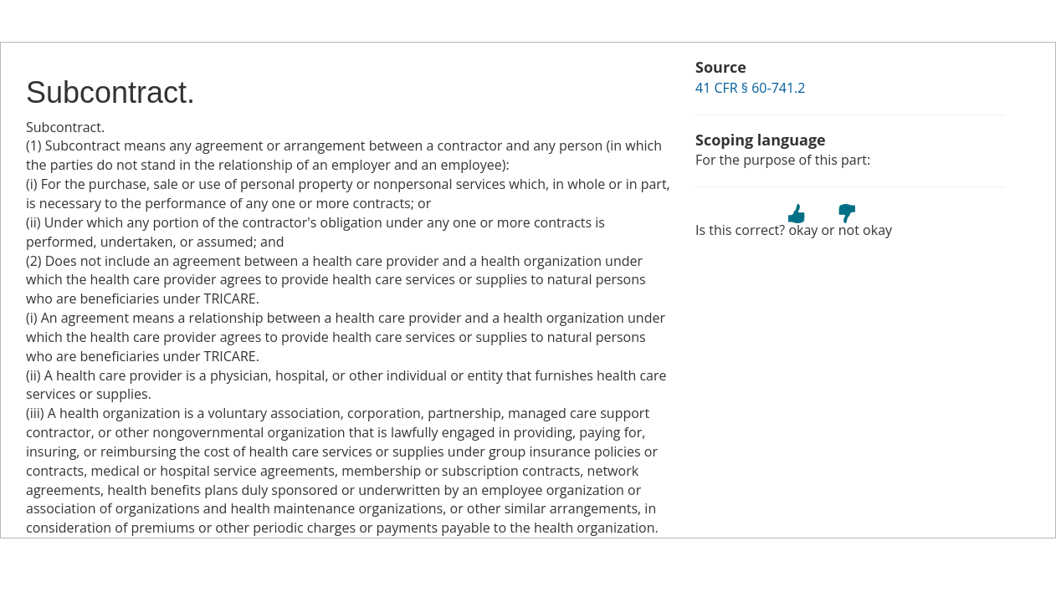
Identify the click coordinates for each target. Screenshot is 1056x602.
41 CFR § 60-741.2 (750, 88)
